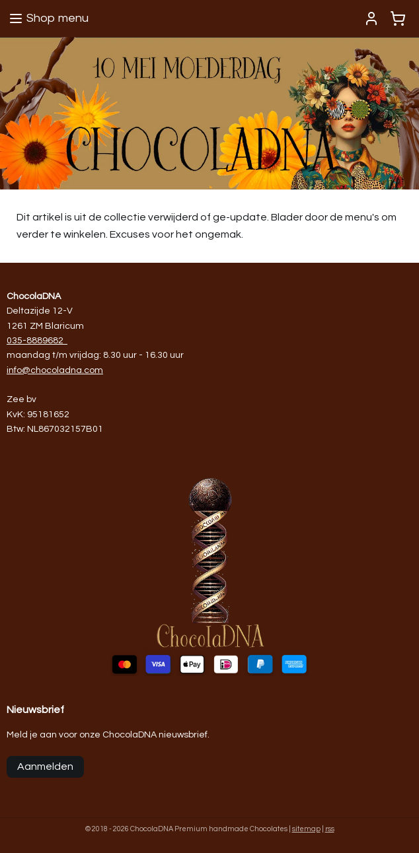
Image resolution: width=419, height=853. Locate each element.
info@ (18, 370)
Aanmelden (45, 766)
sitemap (306, 829)
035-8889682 (35, 340)
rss (329, 829)
